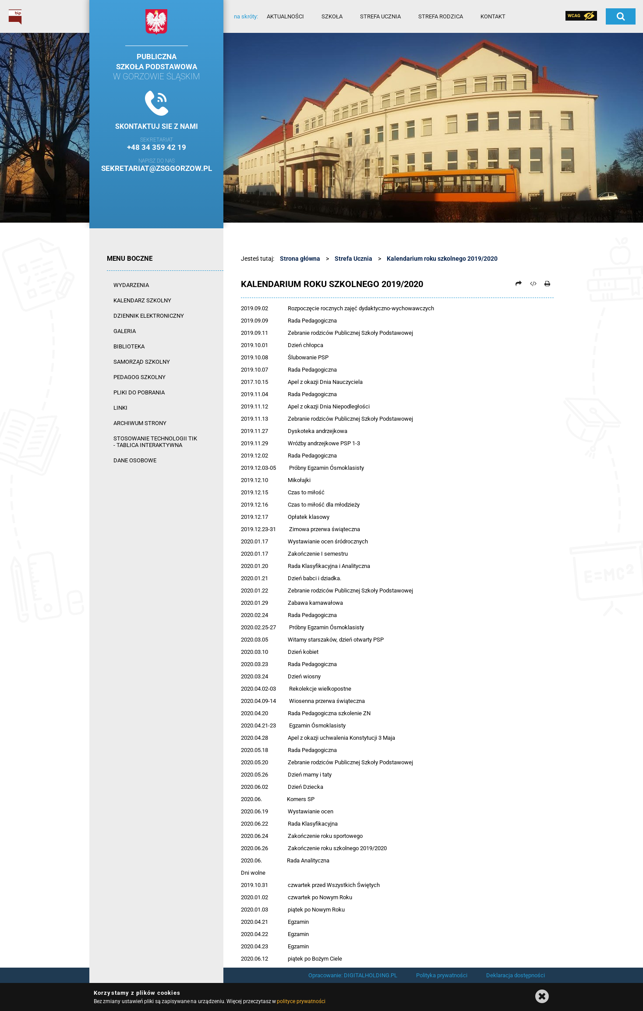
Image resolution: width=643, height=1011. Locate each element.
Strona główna (300, 258)
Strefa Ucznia (353, 258)
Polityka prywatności (441, 975)
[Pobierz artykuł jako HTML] (533, 283)
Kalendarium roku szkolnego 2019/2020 (442, 258)
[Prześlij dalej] (518, 283)
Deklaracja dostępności (515, 975)
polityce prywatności (301, 1001)
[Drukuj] (547, 283)
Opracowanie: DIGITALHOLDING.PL (352, 975)
